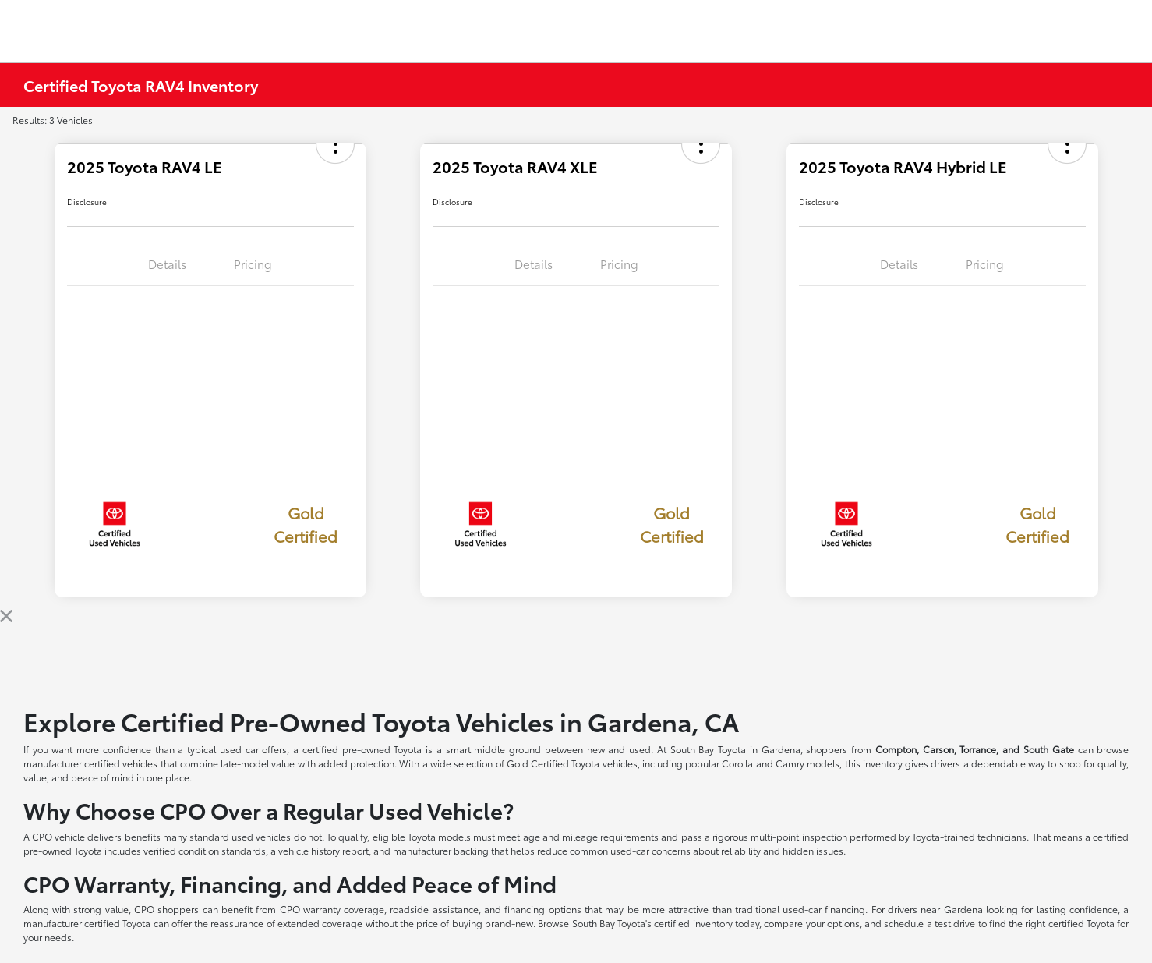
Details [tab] (167, 263)
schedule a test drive (929, 922)
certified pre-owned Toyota (362, 749)
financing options (542, 908)
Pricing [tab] (253, 263)
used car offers (254, 749)
